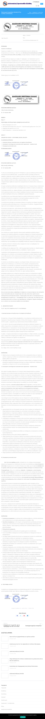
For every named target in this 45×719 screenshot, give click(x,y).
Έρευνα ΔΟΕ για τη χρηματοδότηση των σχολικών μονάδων (22, 636)
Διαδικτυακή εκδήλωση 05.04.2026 (17, 651)
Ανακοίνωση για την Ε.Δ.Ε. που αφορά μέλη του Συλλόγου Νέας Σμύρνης (25, 644)
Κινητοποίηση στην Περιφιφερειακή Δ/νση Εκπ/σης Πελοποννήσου (24, 666)
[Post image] (4, 638)
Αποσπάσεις (3, 694)
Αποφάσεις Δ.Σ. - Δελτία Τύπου (21, 608)
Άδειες (2, 706)
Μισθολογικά (4, 700)
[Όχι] (43, 716)
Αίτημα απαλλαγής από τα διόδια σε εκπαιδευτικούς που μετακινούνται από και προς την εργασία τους (26, 659)
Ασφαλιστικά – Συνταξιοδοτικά (7, 703)
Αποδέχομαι (23, 717)
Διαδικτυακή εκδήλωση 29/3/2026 (17, 673)
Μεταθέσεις (3, 690)
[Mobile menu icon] (41, 4)
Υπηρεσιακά (3, 687)
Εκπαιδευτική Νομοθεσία (6, 709)
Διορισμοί (3, 697)
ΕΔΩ (6, 75)
